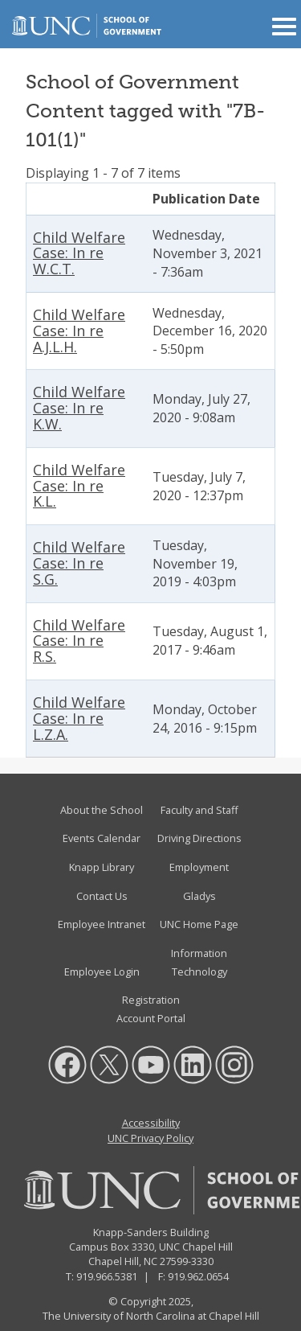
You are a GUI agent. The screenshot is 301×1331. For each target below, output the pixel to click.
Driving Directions (199, 838)
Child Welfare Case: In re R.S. (79, 641)
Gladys (199, 896)
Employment (199, 867)
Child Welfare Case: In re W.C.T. (79, 253)
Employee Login (102, 971)
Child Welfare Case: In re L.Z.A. (79, 718)
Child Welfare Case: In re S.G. (79, 563)
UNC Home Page (199, 924)
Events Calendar (101, 838)
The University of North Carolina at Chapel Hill (151, 1315)
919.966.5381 (106, 1276)
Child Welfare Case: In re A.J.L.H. (79, 330)
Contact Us (102, 896)
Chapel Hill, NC (122, 1261)
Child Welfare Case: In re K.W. (79, 407)
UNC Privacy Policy (150, 1138)
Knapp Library (101, 867)
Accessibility (151, 1122)
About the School (101, 810)
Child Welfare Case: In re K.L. (79, 485)
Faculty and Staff (199, 810)
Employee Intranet (101, 924)
